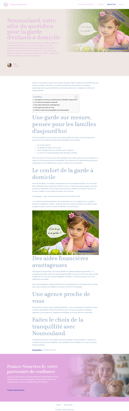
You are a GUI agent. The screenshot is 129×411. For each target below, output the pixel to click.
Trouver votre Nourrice (15, 390)
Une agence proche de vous (44, 107)
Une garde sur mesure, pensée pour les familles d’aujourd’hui (56, 100)
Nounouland (36, 350)
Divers (121, 4)
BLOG (59, 405)
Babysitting (111, 4)
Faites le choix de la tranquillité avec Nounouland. (52, 110)
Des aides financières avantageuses (47, 105)
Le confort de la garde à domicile (46, 102)
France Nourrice (18, 4)
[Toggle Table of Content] (75, 96)
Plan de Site (68, 405)
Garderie (101, 4)
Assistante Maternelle (86, 4)
